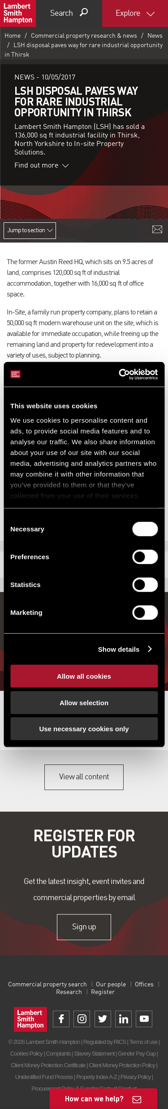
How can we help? (94, 1098)
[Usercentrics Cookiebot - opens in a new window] (120, 374)
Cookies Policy (26, 1053)
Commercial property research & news (84, 36)
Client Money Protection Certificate (48, 1065)
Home (12, 36)
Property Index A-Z (96, 1077)
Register (103, 992)
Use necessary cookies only (84, 729)
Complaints (58, 1053)
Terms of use (143, 1041)
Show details (119, 649)
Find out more (41, 165)
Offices (144, 984)
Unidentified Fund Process (44, 1077)
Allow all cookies (84, 676)
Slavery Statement (94, 1053)
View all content (84, 777)
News (155, 36)
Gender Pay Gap (136, 1053)
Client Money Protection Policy (122, 1065)
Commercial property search (47, 984)
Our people (111, 984)
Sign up (84, 927)
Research (69, 992)
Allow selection (84, 702)
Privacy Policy (136, 1077)
